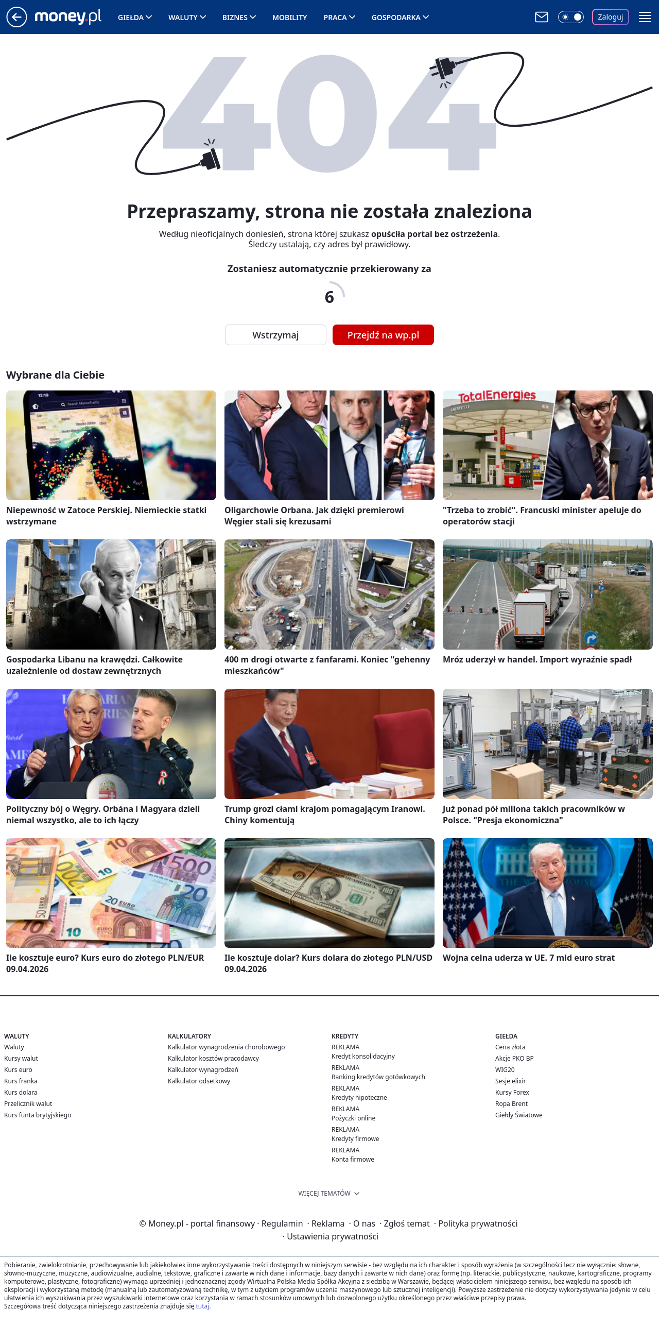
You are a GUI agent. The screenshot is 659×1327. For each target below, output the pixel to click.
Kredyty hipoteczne (359, 1097)
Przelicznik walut (28, 1103)
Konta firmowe (353, 1159)
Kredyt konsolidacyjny (363, 1056)
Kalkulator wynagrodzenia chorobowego (226, 1047)
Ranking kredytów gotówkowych (378, 1077)
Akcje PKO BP (514, 1058)
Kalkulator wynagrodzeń (203, 1069)
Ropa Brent (511, 1103)
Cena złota (510, 1047)
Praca (335, 17)
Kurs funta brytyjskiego (37, 1115)
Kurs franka (21, 1081)
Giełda (131, 17)
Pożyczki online (353, 1118)
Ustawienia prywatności (330, 1236)
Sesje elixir (510, 1081)
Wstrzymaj (275, 335)
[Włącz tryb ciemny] (571, 17)
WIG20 (505, 1069)
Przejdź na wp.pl (384, 335)
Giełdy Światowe (519, 1115)
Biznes (235, 17)
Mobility (289, 17)
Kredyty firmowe (355, 1138)
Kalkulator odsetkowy (199, 1081)
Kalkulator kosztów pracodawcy (213, 1058)
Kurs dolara (21, 1092)
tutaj (202, 1306)
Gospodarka (396, 17)
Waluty (183, 17)
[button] (645, 17)
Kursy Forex (512, 1092)
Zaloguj (610, 17)
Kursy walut (21, 1058)
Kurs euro (18, 1069)
